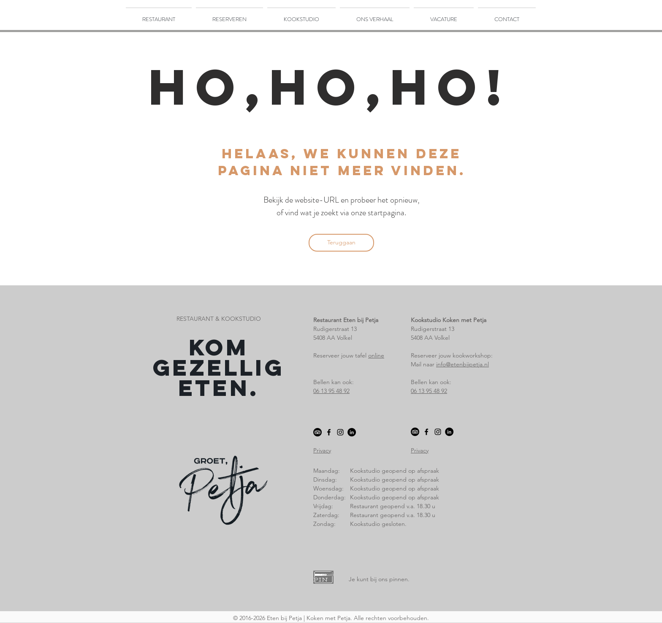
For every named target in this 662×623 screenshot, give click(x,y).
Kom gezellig (218, 357)
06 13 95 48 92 (331, 391)
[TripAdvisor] (317, 432)
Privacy (322, 450)
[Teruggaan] (341, 243)
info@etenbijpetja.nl (462, 364)
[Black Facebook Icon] (329, 432)
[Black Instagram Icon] (340, 432)
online (376, 355)
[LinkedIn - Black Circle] (351, 432)
